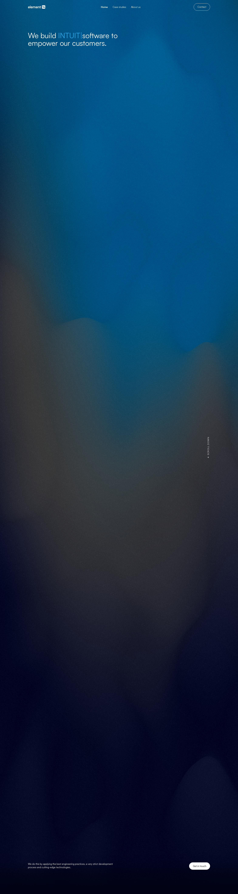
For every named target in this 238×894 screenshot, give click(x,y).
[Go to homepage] (38, 7)
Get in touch (199, 866)
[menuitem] (104, 7)
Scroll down (208, 446)
